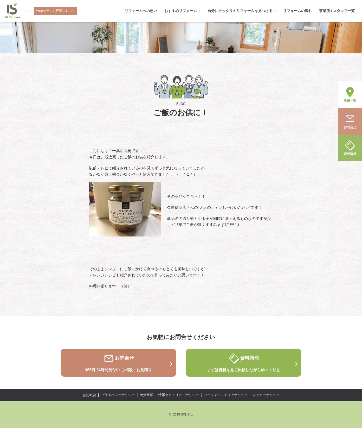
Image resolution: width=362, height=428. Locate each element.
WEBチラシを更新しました (55, 11)
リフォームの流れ (297, 11)
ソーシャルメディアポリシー (226, 395)
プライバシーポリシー (118, 395)
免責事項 (146, 395)
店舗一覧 (350, 94)
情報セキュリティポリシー (178, 395)
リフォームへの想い (141, 11)
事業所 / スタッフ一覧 (337, 11)
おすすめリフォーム (182, 11)
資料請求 (350, 147)
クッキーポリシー (266, 395)
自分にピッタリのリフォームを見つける (241, 11)
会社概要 (89, 395)
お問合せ (350, 121)
